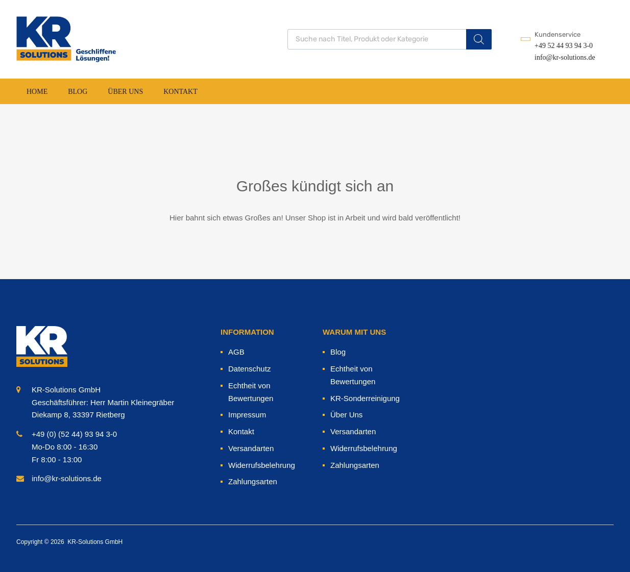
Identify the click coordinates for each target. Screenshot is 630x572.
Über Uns (125, 91)
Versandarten (251, 448)
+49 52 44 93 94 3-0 (560, 45)
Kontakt (180, 91)
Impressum (247, 414)
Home (37, 91)
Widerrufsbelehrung (261, 465)
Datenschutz (249, 368)
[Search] (479, 39)
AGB (236, 351)
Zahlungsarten (252, 481)
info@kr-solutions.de (560, 57)
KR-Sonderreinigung (365, 398)
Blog (77, 91)
